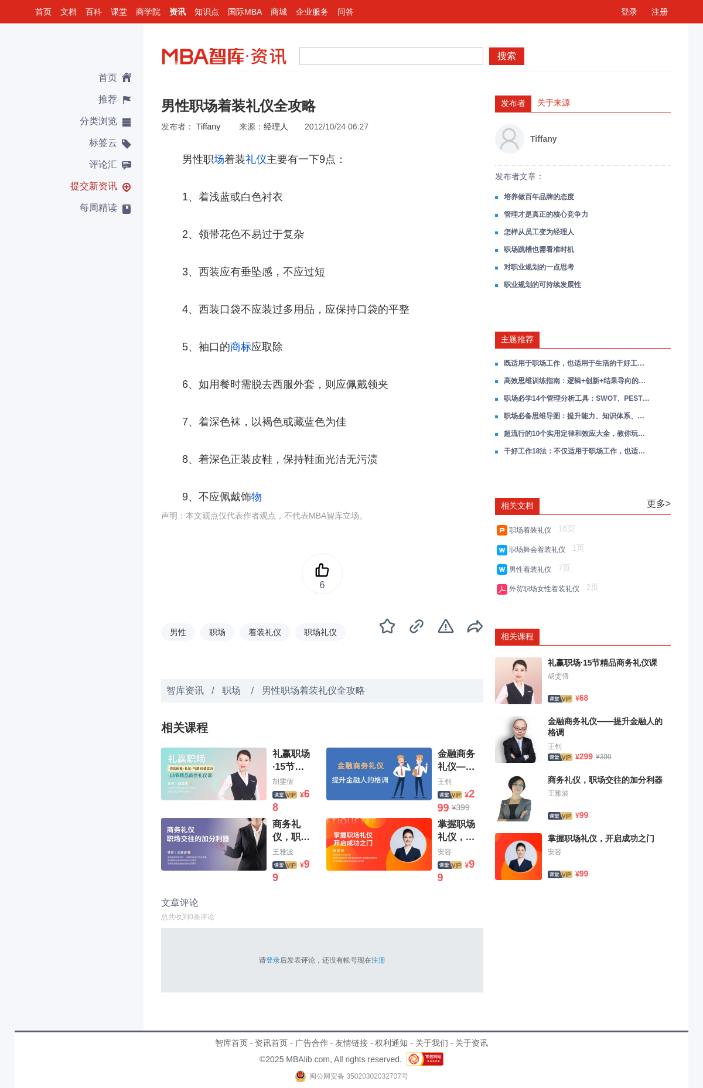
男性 (178, 632)
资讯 (177, 11)
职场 (217, 632)
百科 (94, 11)
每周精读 (98, 208)
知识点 (206, 11)
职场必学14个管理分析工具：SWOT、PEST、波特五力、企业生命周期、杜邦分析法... (577, 398)
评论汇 (103, 164)
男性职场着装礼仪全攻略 (313, 690)
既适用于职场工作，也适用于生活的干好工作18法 (577, 363)
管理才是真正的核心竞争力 (546, 214)
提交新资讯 (93, 186)
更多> (659, 504)
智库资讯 (185, 690)
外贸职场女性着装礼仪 (546, 589)
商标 (240, 347)
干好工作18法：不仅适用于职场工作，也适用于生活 (577, 451)
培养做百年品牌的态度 (539, 197)
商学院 (148, 11)
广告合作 (311, 1043)
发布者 (513, 103)
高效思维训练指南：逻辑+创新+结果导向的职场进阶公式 (577, 381)
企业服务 (312, 11)
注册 (659, 11)
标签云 (103, 143)
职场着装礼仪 (532, 530)
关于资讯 (471, 1043)
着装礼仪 (264, 632)
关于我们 (431, 1043)
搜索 (506, 56)
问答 (345, 11)
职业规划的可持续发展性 (542, 285)
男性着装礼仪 (532, 569)
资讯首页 (271, 1043)
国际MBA (245, 11)
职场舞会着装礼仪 (539, 549)
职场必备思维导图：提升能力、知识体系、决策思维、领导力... (577, 416)
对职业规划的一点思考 (539, 267)
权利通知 (391, 1043)
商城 (279, 11)
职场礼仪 (320, 632)
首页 (43, 11)
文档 (68, 11)
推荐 (107, 99)
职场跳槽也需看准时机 (539, 249)
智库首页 (231, 1043)
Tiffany (208, 126)
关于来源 (553, 102)
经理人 (276, 126)
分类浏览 (98, 121)
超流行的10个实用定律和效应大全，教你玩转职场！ (577, 433)
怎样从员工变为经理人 (539, 232)
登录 (629, 11)
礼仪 (256, 159)
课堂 (119, 11)
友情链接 (351, 1043)
